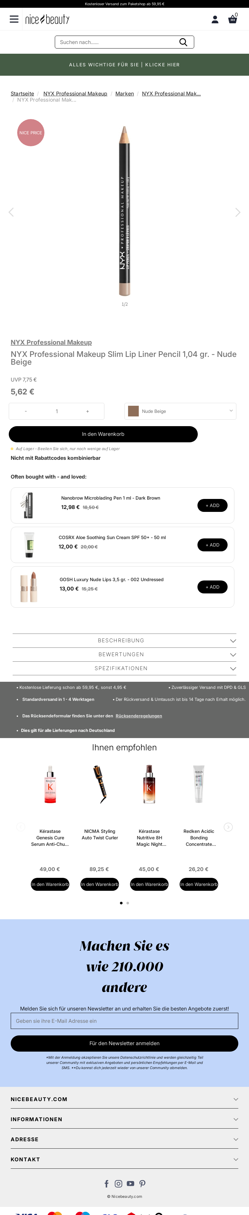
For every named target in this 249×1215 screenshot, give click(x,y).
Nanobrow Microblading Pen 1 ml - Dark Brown (110, 498)
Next (236, 213)
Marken (124, 93)
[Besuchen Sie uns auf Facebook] (106, 1185)
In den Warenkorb (103, 434)
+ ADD (212, 505)
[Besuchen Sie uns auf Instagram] (118, 1185)
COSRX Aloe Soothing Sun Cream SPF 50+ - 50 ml (112, 537)
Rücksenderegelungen (139, 715)
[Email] (124, 1021)
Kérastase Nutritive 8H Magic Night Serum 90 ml (149, 837)
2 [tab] (128, 903)
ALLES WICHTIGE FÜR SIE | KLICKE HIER (124, 64)
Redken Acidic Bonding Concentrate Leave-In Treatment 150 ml (199, 837)
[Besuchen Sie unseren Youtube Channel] (130, 1185)
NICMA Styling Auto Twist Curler (100, 834)
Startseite (22, 93)
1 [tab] (122, 903)
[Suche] (124, 42)
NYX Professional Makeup (75, 93)
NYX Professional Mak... (171, 93)
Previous (12, 213)
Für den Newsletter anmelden (124, 1043)
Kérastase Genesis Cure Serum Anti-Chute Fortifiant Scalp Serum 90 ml (50, 837)
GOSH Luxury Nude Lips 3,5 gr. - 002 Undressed (112, 579)
